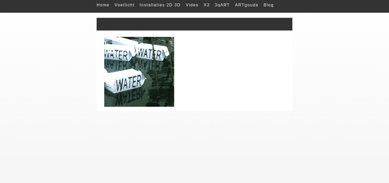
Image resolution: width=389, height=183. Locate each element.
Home (103, 5)
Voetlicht (124, 5)
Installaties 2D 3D (160, 5)
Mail (101, 15)
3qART (222, 5)
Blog (269, 5)
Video (192, 5)
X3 (207, 5)
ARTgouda (246, 5)
